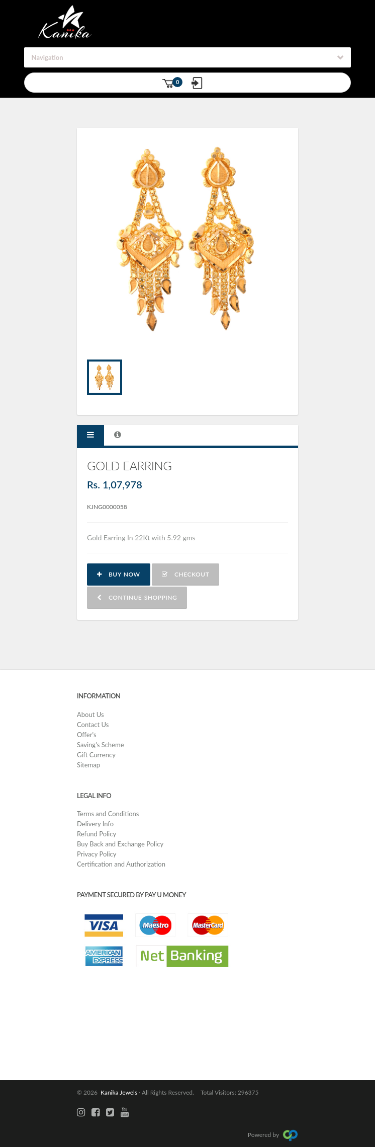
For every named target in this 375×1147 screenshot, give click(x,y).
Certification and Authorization (121, 864)
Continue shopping (137, 597)
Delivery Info (95, 824)
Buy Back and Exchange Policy (120, 844)
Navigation (47, 57)
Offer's (87, 735)
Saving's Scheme (100, 745)
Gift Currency (96, 755)
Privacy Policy (96, 854)
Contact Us (93, 725)
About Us (90, 714)
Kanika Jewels (117, 1092)
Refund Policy (96, 834)
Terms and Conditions (108, 814)
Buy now (118, 574)
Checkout (185, 574)
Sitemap (88, 765)
